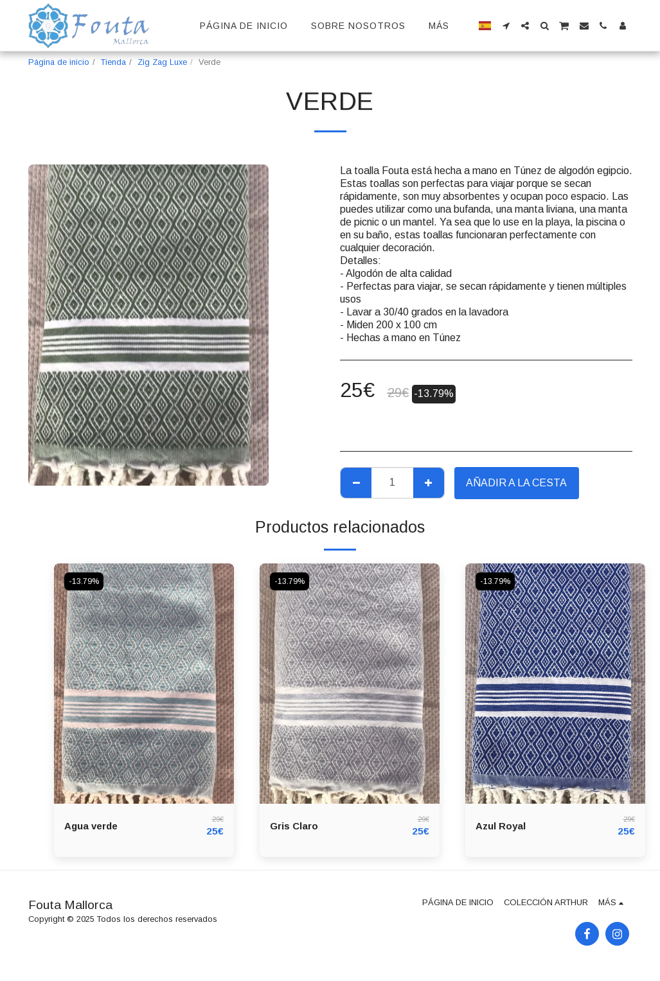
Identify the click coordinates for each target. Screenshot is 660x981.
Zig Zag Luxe (162, 62)
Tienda (113, 62)
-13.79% (84, 581)
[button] (506, 25)
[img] (144, 683)
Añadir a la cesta (516, 482)
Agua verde (93, 825)
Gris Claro (295, 825)
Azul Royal (502, 825)
